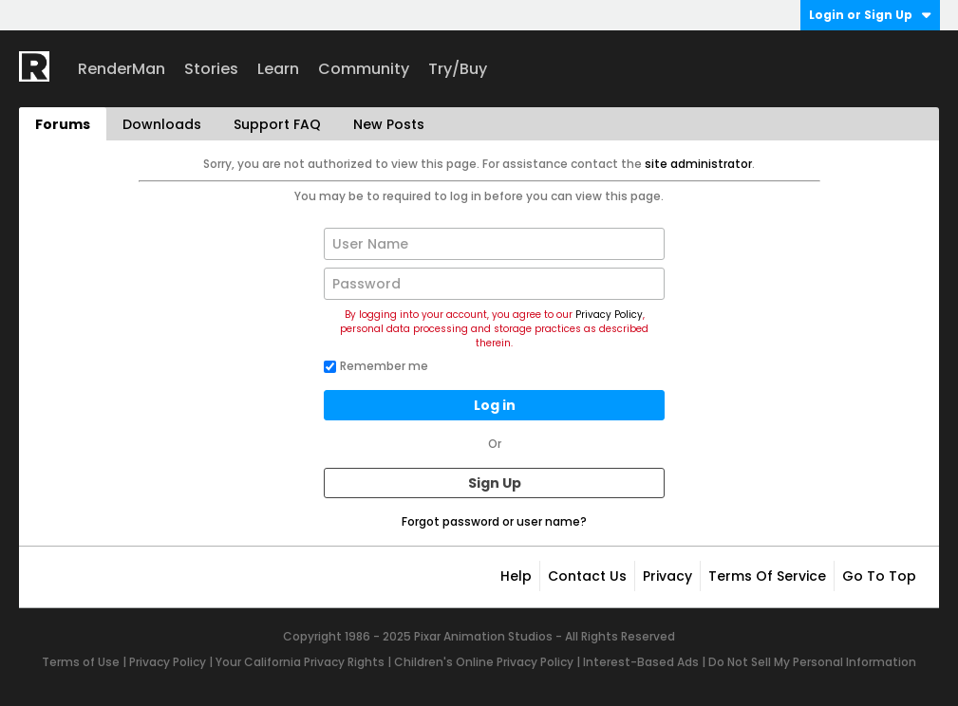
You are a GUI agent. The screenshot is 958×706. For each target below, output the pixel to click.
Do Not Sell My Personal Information (812, 662)
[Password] (494, 284)
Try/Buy (457, 69)
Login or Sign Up (870, 15)
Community (363, 69)
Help (516, 576)
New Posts (388, 124)
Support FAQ (277, 124)
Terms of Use (81, 662)
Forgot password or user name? (494, 521)
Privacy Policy (609, 314)
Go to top (879, 576)
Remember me (376, 366)
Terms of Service (767, 576)
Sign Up (494, 483)
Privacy (667, 576)
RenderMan (121, 69)
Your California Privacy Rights (300, 662)
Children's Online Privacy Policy (483, 662)
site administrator (698, 164)
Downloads (161, 124)
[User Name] (494, 244)
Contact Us (587, 576)
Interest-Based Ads (641, 662)
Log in (495, 405)
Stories (211, 69)
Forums (62, 124)
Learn (278, 69)
